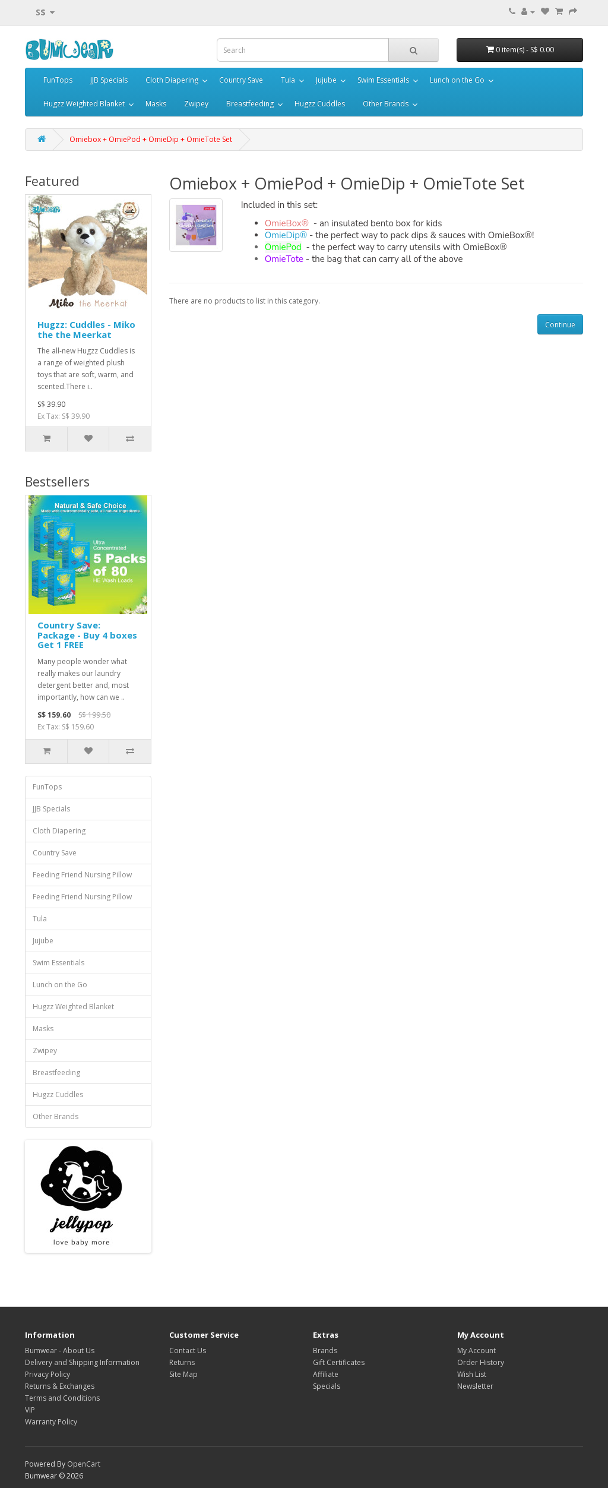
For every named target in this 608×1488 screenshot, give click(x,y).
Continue (560, 325)
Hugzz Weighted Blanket (84, 104)
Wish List (471, 1374)
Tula (288, 80)
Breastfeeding (250, 104)
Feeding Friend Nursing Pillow (82, 875)
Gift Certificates (339, 1362)
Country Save (241, 80)
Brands (325, 1350)
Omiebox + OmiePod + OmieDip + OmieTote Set (150, 139)
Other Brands (385, 104)
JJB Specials (109, 80)
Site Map (183, 1374)
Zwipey (196, 104)
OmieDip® (286, 235)
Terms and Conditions (62, 1398)
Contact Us (187, 1350)
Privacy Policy (47, 1374)
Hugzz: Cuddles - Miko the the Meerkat (86, 329)
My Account (476, 1350)
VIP (30, 1410)
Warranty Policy (51, 1422)
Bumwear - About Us (59, 1350)
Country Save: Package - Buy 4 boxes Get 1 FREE (87, 634)
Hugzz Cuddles (319, 104)
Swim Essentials (383, 80)
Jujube (326, 80)
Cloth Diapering (171, 80)
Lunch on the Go (457, 80)
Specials (326, 1386)
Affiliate (325, 1374)
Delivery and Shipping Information (82, 1362)
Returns (182, 1362)
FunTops (57, 80)
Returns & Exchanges (59, 1386)
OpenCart (83, 1464)
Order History (480, 1362)
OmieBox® (287, 223)
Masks (155, 104)
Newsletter (475, 1386)
